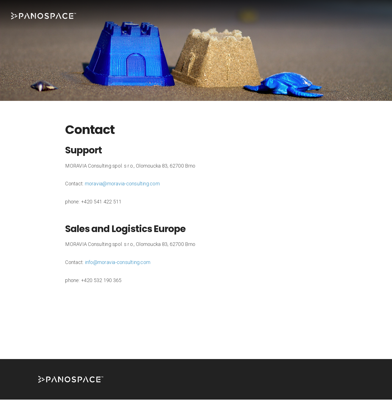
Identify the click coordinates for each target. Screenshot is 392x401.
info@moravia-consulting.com (117, 263)
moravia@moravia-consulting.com (122, 185)
